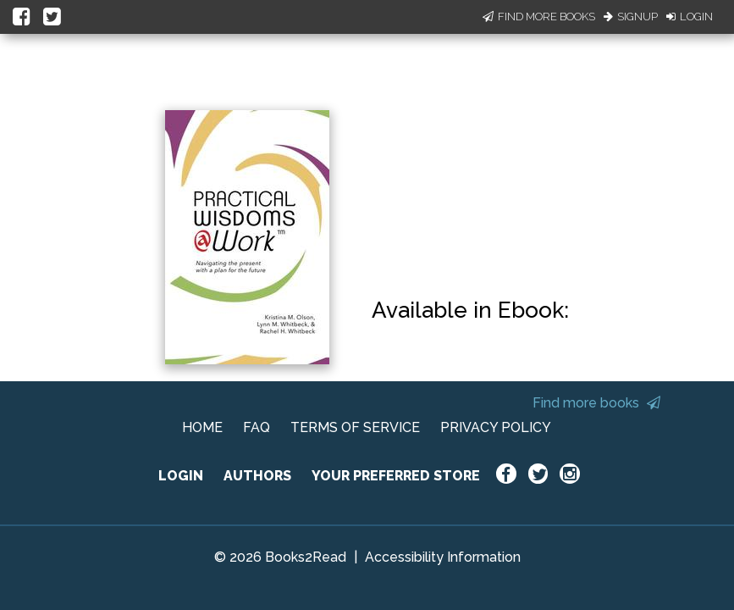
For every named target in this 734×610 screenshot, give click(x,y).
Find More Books (539, 16)
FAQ (256, 427)
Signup (631, 16)
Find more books (596, 403)
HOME (202, 427)
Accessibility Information (443, 557)
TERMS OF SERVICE (355, 427)
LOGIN (180, 476)
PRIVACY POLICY (495, 427)
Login (689, 16)
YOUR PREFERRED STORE (396, 476)
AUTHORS (257, 476)
